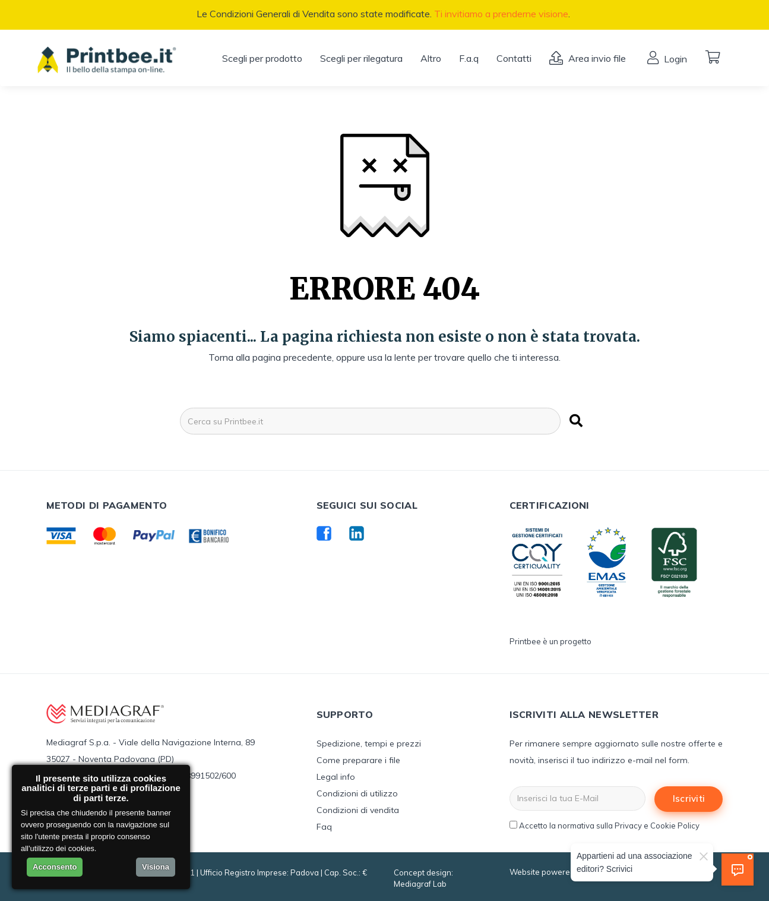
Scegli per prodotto (262, 58)
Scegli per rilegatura (361, 58)
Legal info (336, 776)
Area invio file (596, 58)
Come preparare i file (358, 760)
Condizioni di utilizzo (357, 793)
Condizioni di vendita (358, 810)
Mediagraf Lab (420, 884)
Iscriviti (689, 798)
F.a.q (469, 58)
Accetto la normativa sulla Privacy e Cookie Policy (609, 825)
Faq (324, 826)
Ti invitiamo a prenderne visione (501, 14)
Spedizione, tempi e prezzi (369, 743)
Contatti (513, 58)
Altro (430, 58)
